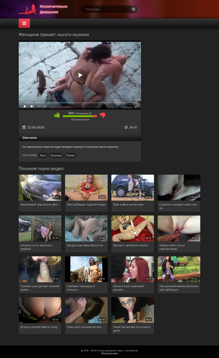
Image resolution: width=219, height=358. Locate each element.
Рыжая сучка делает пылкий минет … (40, 287)
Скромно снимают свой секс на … (179, 206)
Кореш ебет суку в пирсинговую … (172, 246)
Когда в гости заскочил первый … (36, 246)
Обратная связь (109, 353)
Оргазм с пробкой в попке (130, 245)
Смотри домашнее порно (46, 9)
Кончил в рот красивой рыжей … (128, 287)
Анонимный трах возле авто (39, 204)
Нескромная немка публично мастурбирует (179, 287)
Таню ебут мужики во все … (85, 326)
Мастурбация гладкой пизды (86, 204)
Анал (43, 155)
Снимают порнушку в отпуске (81, 287)
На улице (56, 155)
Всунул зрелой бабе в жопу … (39, 328)
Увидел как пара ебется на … (86, 245)
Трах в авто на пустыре (128, 204)
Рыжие (70, 155)
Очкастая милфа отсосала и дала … (131, 328)
